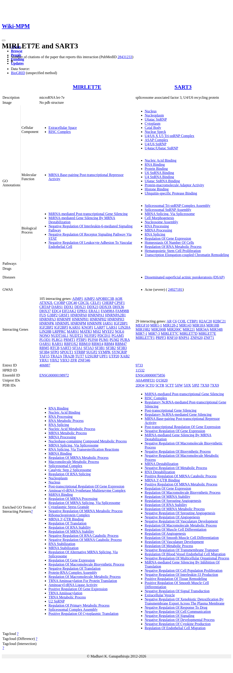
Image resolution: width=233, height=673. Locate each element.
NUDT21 (76, 336)
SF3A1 (77, 348)
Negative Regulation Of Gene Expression (175, 431)
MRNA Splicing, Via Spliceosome (170, 214)
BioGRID (18, 73)
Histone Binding (157, 189)
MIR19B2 (143, 329)
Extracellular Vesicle (160, 595)
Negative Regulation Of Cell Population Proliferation (184, 570)
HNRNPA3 (47, 319)
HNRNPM (78, 323)
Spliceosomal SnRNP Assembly (168, 210)
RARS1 (57, 344)
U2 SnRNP (56, 601)
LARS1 (111, 327)
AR (169, 321)
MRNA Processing (158, 230)
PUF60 (93, 340)
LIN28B (45, 331)
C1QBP (59, 303)
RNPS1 (184, 338)
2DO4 (140, 385)
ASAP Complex (156, 140)
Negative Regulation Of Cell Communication (178, 611)
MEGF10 (142, 325)
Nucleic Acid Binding (161, 160)
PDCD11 (104, 336)
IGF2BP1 (121, 323)
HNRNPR (94, 323)
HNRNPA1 (96, 315)
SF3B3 (122, 348)
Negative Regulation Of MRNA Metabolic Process (85, 511)
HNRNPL (62, 323)
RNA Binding (155, 164)
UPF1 (103, 356)
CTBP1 (192, 321)
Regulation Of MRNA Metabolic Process (78, 458)
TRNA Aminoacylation (65, 593)
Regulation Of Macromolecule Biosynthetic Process (86, 564)
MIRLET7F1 (145, 338)
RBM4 (109, 344)
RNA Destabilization (160, 472)
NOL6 (119, 331)
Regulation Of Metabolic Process (169, 546)
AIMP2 (89, 299)
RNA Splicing (155, 234)
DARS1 (57, 307)
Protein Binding (156, 169)
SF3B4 (44, 352)
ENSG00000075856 (150, 375)
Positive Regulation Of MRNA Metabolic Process (181, 484)
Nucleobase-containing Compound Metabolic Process (87, 441)
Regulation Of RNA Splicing (69, 474)
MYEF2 (108, 331)
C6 (174, 321)
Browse (16, 51)
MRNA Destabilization (161, 464)
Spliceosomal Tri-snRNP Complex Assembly (177, 206)
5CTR (159, 385)
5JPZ (195, 385)
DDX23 (93, 307)
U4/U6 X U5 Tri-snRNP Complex (169, 136)
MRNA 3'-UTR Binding (66, 519)
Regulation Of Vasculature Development (174, 542)
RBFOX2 (71, 344)
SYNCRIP (119, 352)
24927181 (175, 289)
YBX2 (54, 360)
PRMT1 (70, 340)
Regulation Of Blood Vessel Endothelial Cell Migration (185, 554)
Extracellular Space (62, 128)
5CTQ (149, 385)
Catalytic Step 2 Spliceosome (69, 470)
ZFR (73, 360)
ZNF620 (196, 338)
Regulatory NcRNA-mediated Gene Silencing (178, 414)
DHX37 (45, 311)
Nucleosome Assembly (161, 222)
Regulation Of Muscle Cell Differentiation (176, 529)
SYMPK (104, 352)
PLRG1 (57, 340)
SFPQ (54, 352)
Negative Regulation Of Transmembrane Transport (182, 550)
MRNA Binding (60, 453)
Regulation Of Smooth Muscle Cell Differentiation (182, 538)
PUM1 (104, 340)
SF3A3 (89, 348)
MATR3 (86, 331)
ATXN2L (46, 303)
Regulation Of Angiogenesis (165, 533)
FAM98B (122, 311)
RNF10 (172, 338)
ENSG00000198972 (54, 375)
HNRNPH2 (98, 319)
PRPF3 (161, 338)
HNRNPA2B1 (115, 315)
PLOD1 (45, 340)
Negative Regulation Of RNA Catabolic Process (83, 536)
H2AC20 (205, 321)
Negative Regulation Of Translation (74, 568)
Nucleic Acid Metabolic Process (71, 429)
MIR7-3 (154, 333)
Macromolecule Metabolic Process (73, 462)
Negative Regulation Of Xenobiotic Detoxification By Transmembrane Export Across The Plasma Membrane (185, 601)
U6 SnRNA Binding (159, 173)
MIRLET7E (87, 87)
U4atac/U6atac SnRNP (161, 148)
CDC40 (71, 303)
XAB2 (125, 356)
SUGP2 (91, 352)
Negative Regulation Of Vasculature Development (181, 521)
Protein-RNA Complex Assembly (72, 572)
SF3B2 (111, 348)
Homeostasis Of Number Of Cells (169, 242)
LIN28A (124, 327)
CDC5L (83, 303)
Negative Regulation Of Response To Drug (176, 607)
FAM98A (107, 311)
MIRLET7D (189, 333)
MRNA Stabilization (63, 548)
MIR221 (188, 329)
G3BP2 (52, 315)
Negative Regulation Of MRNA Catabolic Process (85, 540)
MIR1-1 (156, 325)
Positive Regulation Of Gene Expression (78, 589)
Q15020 (162, 380)
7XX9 (214, 385)
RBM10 (85, 344)
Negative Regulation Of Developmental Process (180, 620)
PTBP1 (81, 340)
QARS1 (45, 344)
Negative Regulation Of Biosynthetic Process (178, 451)
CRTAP (45, 307)
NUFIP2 (90, 336)
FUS (42, 315)
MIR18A (198, 325)
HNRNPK (46, 323)
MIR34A (202, 329)
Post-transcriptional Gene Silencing (171, 410)
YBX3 (64, 360)
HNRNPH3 (115, 319)
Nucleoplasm (154, 115)
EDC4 (56, 311)
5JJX (187, 385)
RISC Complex (59, 132)
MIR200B (158, 329)
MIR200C (174, 329)
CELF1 (95, 303)
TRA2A (56, 356)
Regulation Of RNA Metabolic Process (173, 247)
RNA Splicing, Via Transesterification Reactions (83, 449)
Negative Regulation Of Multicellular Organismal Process (187, 558)
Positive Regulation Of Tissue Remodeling (176, 579)
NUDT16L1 (59, 336)
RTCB (54, 348)
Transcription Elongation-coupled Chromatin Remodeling (187, 255)
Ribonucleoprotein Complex (69, 515)
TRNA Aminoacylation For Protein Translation (82, 581)
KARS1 (75, 327)
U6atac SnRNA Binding (162, 181)
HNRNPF (64, 319)
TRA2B (68, 356)
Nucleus (151, 111)
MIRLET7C (170, 333)
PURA (125, 340)
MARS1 (73, 331)
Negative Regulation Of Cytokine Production (178, 624)
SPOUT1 (66, 352)
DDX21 (80, 307)
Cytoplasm (152, 123)
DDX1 (68, 307)
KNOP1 (87, 327)
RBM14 (97, 344)
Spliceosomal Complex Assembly (73, 609)
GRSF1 (63, 315)
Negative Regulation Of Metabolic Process (176, 468)
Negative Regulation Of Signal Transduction (177, 591)
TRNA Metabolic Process (67, 597)
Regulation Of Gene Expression (168, 238)
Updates (17, 63)
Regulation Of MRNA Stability (71, 531)
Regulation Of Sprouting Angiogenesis (173, 501)
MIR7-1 (141, 333)
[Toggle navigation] (3, 40)
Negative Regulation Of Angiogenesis (172, 517)
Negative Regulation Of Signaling (169, 616)
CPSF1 (119, 303)
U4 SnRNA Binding (159, 177)
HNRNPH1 (80, 319)
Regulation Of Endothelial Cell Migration (175, 628)
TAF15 (44, 356)
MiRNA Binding (60, 494)
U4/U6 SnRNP (156, 144)
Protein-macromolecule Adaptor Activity (174, 185)
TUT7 (79, 356)
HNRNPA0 (78, 315)
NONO (44, 336)
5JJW (179, 385)
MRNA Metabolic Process (67, 433)
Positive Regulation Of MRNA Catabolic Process (181, 476)
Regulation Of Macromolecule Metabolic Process (84, 577)
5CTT (169, 385)
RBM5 (44, 348)
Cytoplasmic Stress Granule (68, 507)
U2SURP (91, 356)
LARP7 (99, 327)
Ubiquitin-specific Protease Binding (171, 193)
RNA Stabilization (61, 544)
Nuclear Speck (155, 132)
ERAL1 (94, 311)
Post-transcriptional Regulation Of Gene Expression (86, 486)
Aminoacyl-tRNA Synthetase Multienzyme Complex (87, 490)
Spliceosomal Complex (65, 466)
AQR (119, 299)
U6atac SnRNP (156, 119)
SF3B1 (100, 348)
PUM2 (114, 340)
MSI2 (97, 331)
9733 (139, 365)
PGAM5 (117, 336)
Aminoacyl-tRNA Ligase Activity (73, 585)
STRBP (79, 352)
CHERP (108, 303)
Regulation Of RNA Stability (69, 527)
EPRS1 (82, 311)
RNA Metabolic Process (66, 421)
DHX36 (118, 307)
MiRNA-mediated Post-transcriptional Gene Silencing (88, 214)
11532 (140, 370)
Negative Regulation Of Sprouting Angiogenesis (180, 513)
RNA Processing (157, 226)
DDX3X (105, 307)
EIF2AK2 (69, 311)
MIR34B (216, 329)
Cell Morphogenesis (159, 218)
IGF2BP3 (61, 327)
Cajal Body (153, 128)
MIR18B (212, 325)
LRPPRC (59, 331)
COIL (182, 321)
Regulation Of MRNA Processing (73, 499)
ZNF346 (84, 360)
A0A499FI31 (145, 380)
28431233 (125, 57)
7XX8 (204, 385)
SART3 (183, 87)
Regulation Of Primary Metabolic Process (78, 605)
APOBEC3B (105, 299)
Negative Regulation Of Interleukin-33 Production (181, 575)
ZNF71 (209, 338)
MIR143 (185, 325)
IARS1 (108, 323)
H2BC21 (219, 321)
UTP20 (114, 356)
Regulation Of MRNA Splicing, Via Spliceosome (84, 503)
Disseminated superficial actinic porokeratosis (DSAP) (185, 277)
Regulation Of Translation (67, 523)
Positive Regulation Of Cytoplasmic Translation (83, 614)
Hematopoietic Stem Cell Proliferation (173, 251)
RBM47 (121, 344)
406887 (44, 365)
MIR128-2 (170, 325)
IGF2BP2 (46, 327)
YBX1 (44, 360)
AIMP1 (77, 299)
